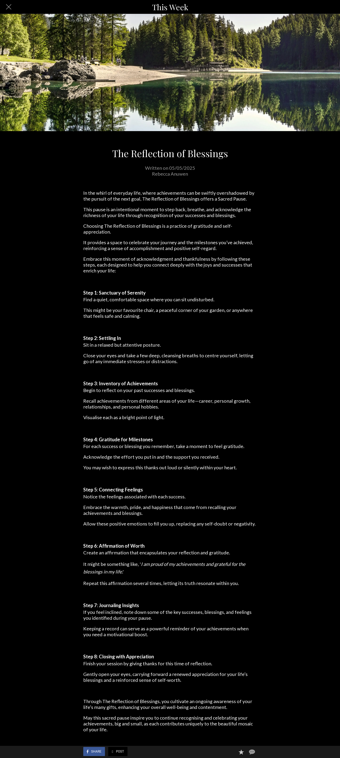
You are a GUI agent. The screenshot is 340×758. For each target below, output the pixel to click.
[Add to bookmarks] (241, 752)
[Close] (8, 7)
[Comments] (251, 752)
